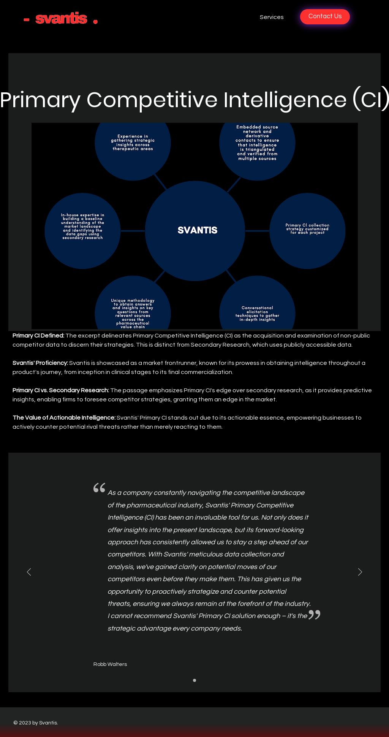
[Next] (360, 572)
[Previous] (29, 572)
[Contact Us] (325, 16)
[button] (238, 17)
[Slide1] (194, 680)
